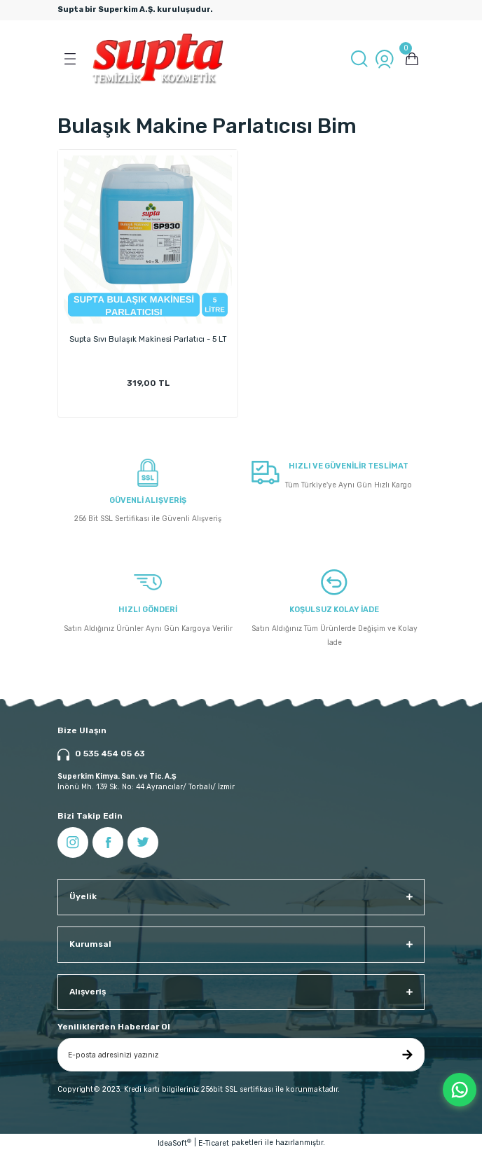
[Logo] (158, 59)
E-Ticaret (213, 1143)
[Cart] (412, 58)
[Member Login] (384, 58)
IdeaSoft (174, 1143)
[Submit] (407, 1054)
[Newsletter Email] (241, 1054)
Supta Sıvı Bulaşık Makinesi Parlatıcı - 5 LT (148, 339)
